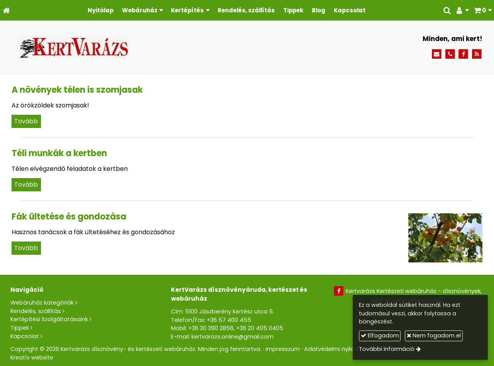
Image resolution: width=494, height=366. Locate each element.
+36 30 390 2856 (210, 328)
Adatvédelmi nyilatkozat (338, 349)
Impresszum (283, 349)
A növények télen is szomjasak (77, 90)
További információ (386, 349)
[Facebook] (463, 54)
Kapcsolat (24, 336)
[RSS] (476, 54)
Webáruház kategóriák (42, 302)
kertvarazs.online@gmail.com (232, 336)
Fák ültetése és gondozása (69, 217)
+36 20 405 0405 (259, 328)
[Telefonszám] (450, 54)
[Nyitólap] (6, 10)
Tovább (26, 121)
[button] (482, 10)
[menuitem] (100, 10)
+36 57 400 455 (229, 320)
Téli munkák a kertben (59, 153)
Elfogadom (380, 335)
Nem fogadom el (434, 335)
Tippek (19, 328)
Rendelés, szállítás (35, 311)
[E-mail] (436, 54)
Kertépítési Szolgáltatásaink (49, 319)
